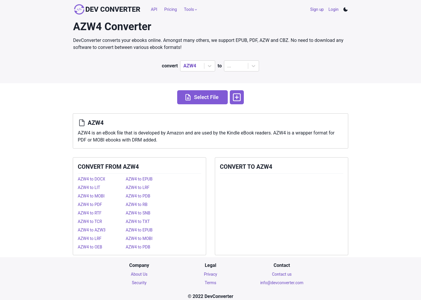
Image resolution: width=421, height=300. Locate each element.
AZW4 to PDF (90, 204)
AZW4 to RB (137, 204)
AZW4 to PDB (138, 196)
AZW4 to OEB (90, 247)
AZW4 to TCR (90, 221)
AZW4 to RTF (89, 213)
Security (139, 282)
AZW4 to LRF (137, 187)
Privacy (210, 274)
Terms (210, 282)
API (154, 9)
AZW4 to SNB (138, 213)
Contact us (281, 274)
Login (333, 9)
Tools (191, 9)
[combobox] (183, 65)
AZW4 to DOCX (91, 179)
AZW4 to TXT (138, 221)
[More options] (237, 97)
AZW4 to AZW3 (92, 230)
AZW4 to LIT (89, 187)
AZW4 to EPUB (139, 179)
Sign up (317, 9)
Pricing (170, 9)
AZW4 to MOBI (91, 196)
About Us (139, 274)
